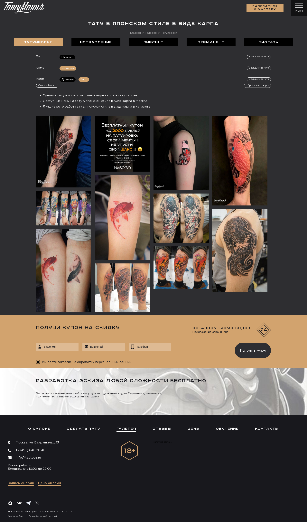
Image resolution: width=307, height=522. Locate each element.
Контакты (267, 429)
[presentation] (200, 349)
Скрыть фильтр (47, 85)
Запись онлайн (21, 483)
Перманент (211, 42)
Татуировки (38, 42)
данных (125, 362)
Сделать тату (83, 429)
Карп (83, 79)
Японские (67, 68)
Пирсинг (154, 42)
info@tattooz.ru (28, 457)
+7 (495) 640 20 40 (30, 450)
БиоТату (269, 42)
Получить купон (253, 350)
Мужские (67, 57)
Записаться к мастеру (265, 8)
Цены (194, 429)
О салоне (39, 429)
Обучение (227, 429)
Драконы (67, 79)
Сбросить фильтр (256, 85)
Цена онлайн (49, 483)
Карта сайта (15, 516)
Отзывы (162, 429)
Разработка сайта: (43, 516)
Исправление (96, 42)
